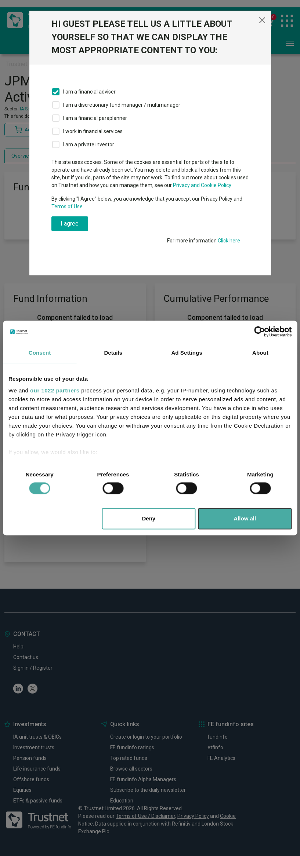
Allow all (245, 519)
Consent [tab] (40, 353)
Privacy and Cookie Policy (202, 185)
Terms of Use (67, 206)
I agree (70, 223)
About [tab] (260, 353)
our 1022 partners (54, 390)
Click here (229, 241)
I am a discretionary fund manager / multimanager (121, 105)
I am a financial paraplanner (95, 118)
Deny (149, 519)
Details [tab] (113, 353)
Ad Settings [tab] (186, 353)
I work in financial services (93, 131)
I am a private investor (88, 144)
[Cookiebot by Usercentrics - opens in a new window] (259, 331)
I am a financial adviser (89, 91)
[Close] (262, 20)
